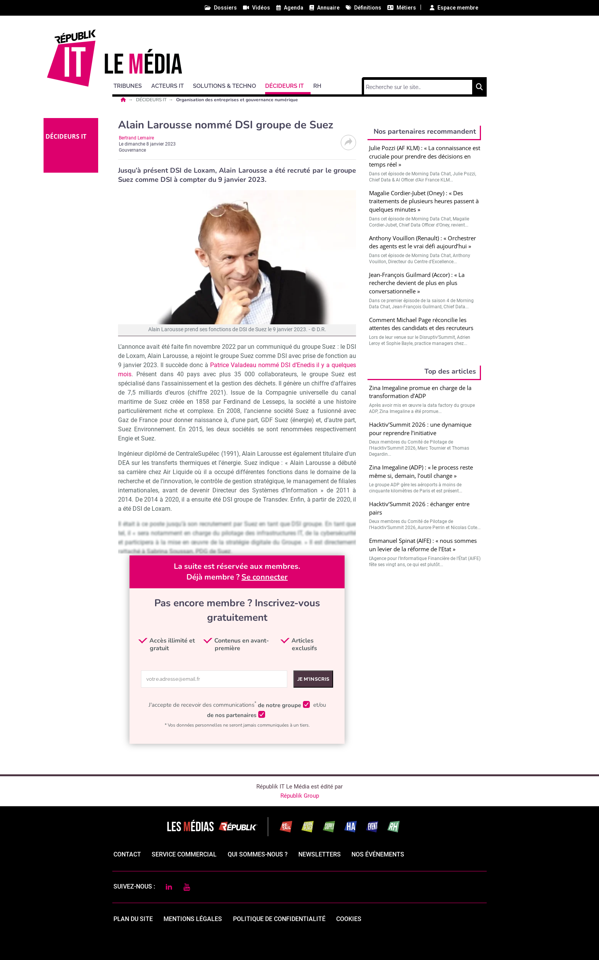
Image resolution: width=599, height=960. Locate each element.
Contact (127, 854)
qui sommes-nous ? (258, 854)
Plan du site (133, 919)
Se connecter (264, 577)
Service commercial (184, 854)
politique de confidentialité (279, 919)
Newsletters (319, 854)
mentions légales (193, 919)
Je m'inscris (313, 679)
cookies (348, 919)
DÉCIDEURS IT (152, 100)
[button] (131, 84)
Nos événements (377, 854)
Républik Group (299, 795)
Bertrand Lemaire (136, 138)
